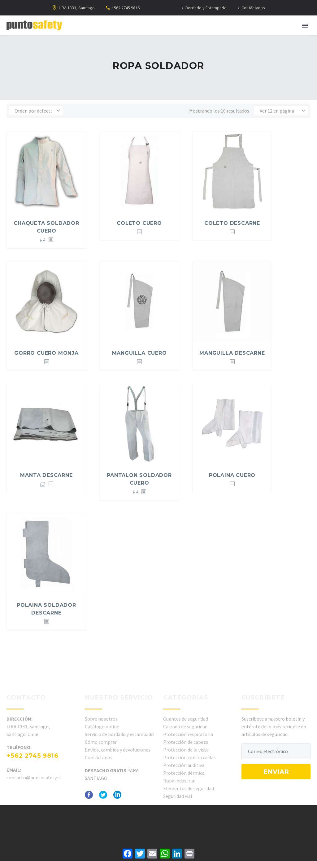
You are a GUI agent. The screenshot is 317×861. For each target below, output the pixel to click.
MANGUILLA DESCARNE (232, 353)
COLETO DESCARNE (232, 223)
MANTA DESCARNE (46, 475)
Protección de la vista (186, 750)
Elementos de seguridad (188, 788)
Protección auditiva (183, 765)
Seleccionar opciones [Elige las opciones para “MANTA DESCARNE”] (43, 484)
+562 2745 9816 (126, 8)
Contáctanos (253, 8)
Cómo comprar (101, 742)
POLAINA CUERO (232, 475)
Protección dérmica (184, 773)
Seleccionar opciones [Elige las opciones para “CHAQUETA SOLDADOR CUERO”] (43, 240)
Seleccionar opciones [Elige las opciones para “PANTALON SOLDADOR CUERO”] (136, 492)
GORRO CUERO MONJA (46, 353)
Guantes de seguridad (185, 719)
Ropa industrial (179, 780)
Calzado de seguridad (185, 726)
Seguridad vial (177, 796)
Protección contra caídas (189, 757)
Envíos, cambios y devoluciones (117, 750)
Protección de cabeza (185, 742)
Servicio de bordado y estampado (119, 734)
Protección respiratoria (188, 734)
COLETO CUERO (139, 223)
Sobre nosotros (101, 719)
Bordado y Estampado (206, 8)
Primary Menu (305, 26)
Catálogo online (102, 726)
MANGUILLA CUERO (139, 353)
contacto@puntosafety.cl (34, 777)
